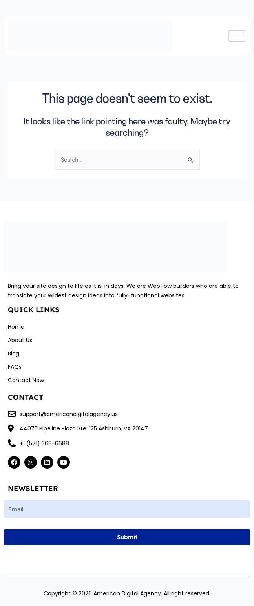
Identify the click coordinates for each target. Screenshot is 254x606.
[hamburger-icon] (237, 36)
